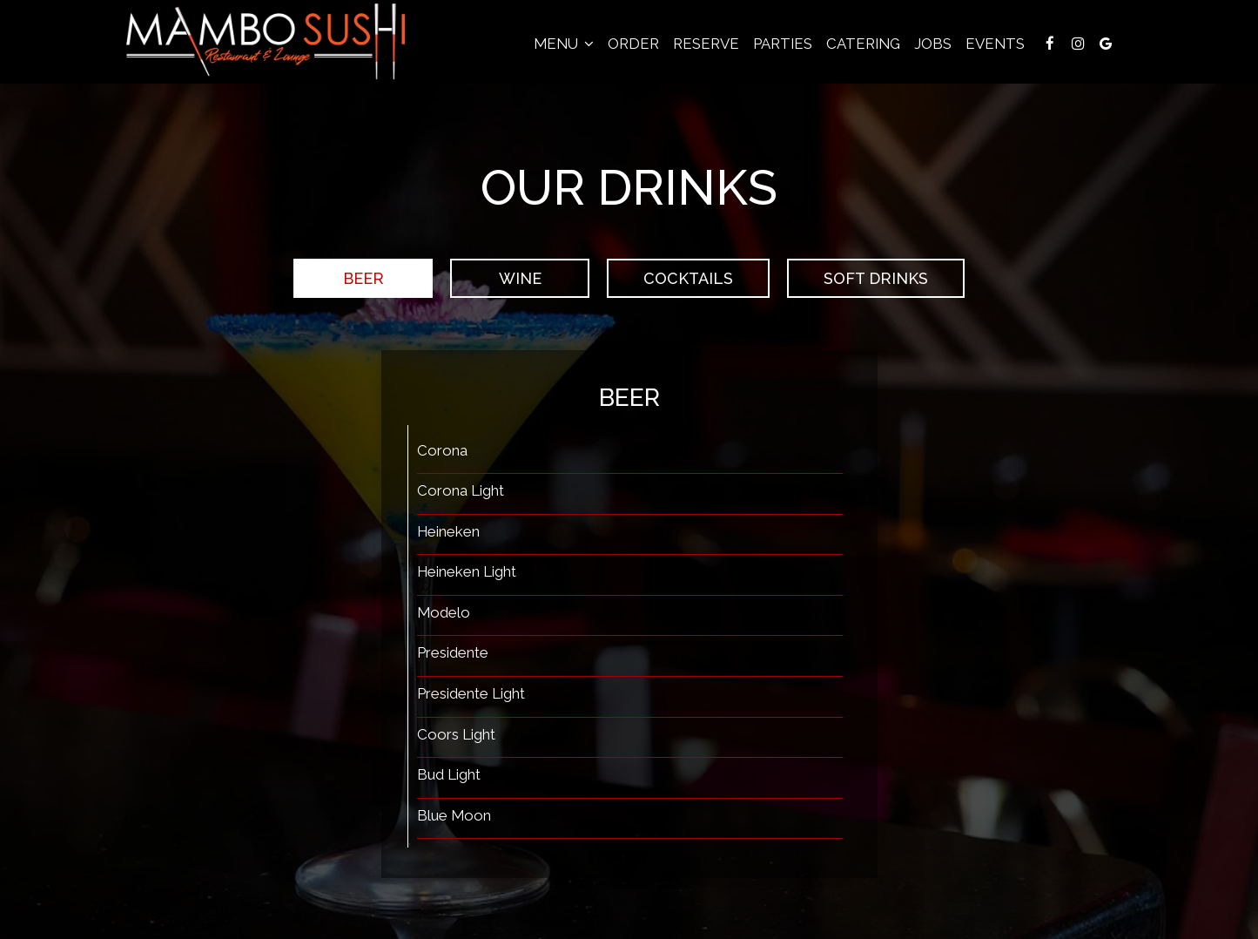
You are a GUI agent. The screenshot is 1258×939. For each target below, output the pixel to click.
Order (633, 43)
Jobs (933, 43)
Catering (863, 43)
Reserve (706, 43)
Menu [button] (564, 43)
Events (995, 43)
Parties (782, 43)
